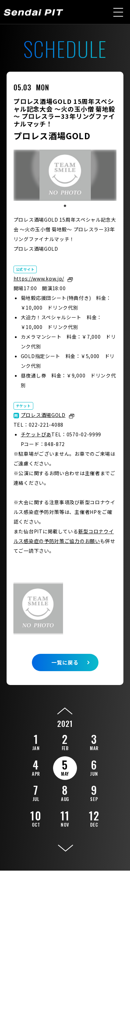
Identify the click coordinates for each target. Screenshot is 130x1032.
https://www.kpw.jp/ (39, 278)
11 (65, 817)
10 (35, 817)
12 (94, 817)
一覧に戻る (65, 662)
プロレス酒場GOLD (43, 414)
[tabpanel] (65, 175)
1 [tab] (65, 206)
